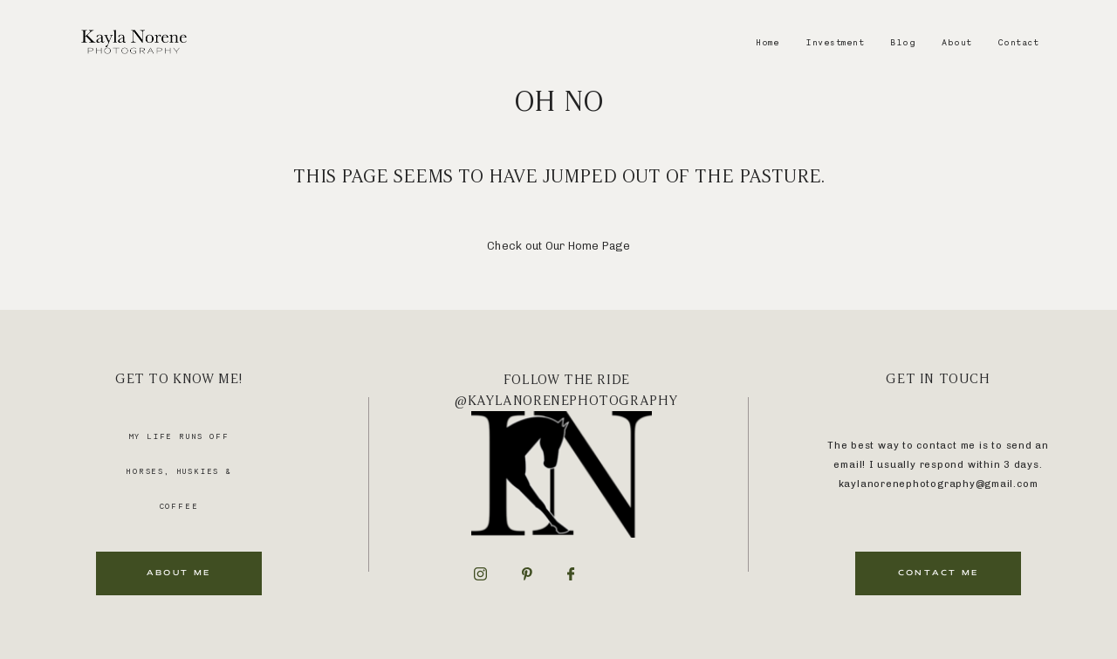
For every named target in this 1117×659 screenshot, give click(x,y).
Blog (902, 42)
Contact (1018, 42)
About (957, 42)
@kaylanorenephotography (566, 400)
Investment (834, 42)
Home (767, 42)
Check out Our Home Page (558, 245)
